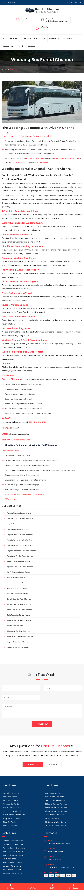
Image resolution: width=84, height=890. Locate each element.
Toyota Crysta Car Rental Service (19, 524)
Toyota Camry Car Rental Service (19, 545)
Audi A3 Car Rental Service (17, 583)
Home (5, 38)
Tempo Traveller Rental (55, 800)
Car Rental (25, 38)
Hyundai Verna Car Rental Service (20, 566)
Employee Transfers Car (13, 807)
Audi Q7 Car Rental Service (17, 593)
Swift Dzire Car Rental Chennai (19, 572)
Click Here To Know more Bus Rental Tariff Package (31, 445)
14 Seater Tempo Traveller (56, 807)
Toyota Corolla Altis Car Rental (19, 529)
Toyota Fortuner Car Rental (14, 844)
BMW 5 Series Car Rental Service (19, 609)
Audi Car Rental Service (16, 577)
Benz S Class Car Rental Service (19, 599)
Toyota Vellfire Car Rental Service (20, 556)
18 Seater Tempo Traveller (56, 811)
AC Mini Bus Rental (52, 818)
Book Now (52, 764)
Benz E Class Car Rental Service (19, 604)
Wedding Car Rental (11, 793)
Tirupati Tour (8, 46)
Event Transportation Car (14, 815)
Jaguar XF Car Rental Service (18, 647)
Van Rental (53, 38)
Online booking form (34, 158)
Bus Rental (66, 38)
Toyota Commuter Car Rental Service (21, 550)
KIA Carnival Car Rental (12, 869)
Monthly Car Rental (11, 800)
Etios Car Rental (10, 822)
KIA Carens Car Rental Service (18, 631)
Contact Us (32, 764)
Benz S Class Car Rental (13, 851)
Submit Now (42, 724)
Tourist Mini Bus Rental (54, 815)
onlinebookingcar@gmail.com (66, 158)
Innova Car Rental (10, 825)
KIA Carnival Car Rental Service (19, 620)
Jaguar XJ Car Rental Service (18, 642)
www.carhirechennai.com (21, 439)
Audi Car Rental (9, 859)
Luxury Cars (39, 38)
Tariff (20, 46)
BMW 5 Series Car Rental (13, 862)
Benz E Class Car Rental (13, 855)
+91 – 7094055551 (18, 162)
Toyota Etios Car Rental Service (19, 513)
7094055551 (42, 162)
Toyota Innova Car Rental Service (20, 518)
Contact (31, 46)
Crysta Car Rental (52, 793)
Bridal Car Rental (10, 797)
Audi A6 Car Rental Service (17, 588)
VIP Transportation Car (13, 811)
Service (13, 38)
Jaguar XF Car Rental (12, 866)
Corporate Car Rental (12, 818)
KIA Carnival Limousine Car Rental (20, 636)
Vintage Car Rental (11, 804)
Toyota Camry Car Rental (14, 848)
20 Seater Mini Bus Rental (55, 822)
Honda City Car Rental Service (18, 561)
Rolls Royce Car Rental (12, 873)
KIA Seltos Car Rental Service (18, 625)
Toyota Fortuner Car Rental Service (20, 540)
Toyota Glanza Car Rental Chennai (20, 534)
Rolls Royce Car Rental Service (18, 615)
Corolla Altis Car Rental (54, 797)
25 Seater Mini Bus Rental (55, 825)
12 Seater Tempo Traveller (56, 804)
